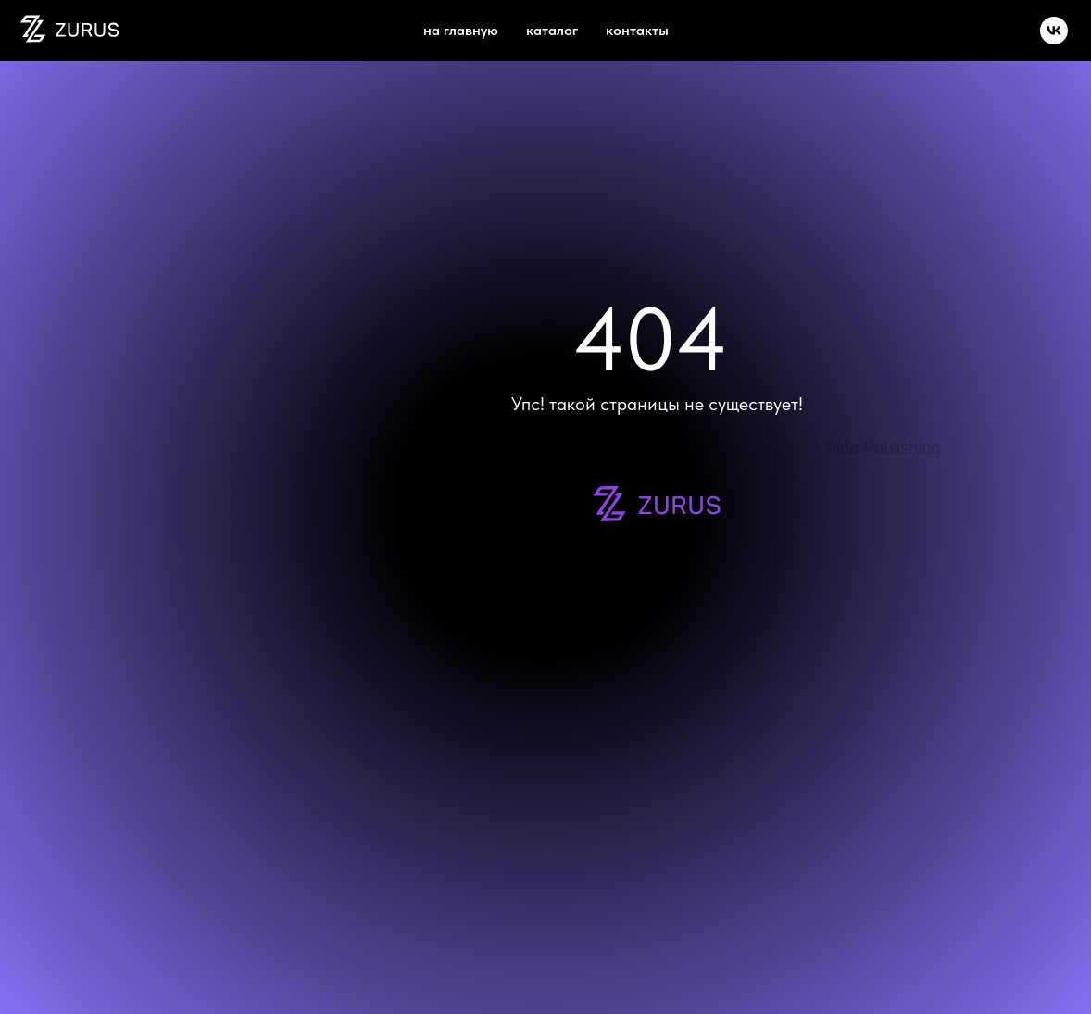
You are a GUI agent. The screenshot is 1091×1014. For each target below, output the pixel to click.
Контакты (637, 30)
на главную (460, 30)
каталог (552, 30)
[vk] (1054, 30)
